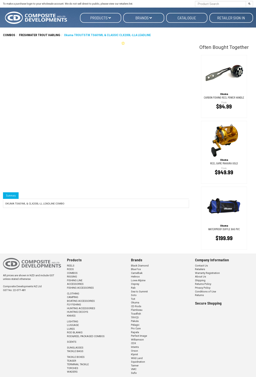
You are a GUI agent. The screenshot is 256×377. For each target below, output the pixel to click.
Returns (199, 295)
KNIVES (71, 315)
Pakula (135, 321)
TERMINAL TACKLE (78, 364)
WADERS (72, 371)
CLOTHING (73, 293)
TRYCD (135, 317)
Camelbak (137, 272)
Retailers (200, 269)
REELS (70, 265)
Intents (135, 346)
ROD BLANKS (75, 332)
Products (100, 17)
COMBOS (9, 35)
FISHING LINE (74, 280)
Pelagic (135, 324)
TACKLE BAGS (75, 351)
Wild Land (137, 358)
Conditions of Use (205, 291)
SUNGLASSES (75, 347)
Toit (133, 298)
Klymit (134, 354)
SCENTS (71, 341)
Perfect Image (139, 335)
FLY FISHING (74, 304)
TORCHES (72, 368)
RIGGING (72, 276)
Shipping (200, 280)
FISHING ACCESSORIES (80, 287)
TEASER (71, 360)
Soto (134, 295)
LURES (71, 328)
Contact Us (201, 265)
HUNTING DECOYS (77, 311)
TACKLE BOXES (76, 356)
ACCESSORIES (75, 283)
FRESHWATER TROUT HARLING (39, 35)
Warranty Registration (207, 272)
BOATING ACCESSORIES (81, 300)
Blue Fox (136, 269)
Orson (134, 350)
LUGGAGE (73, 325)
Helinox (135, 276)
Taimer (135, 365)
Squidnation (138, 361)
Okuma (135, 302)
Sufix (134, 372)
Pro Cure (136, 328)
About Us (200, 276)
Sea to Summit (139, 291)
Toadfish (136, 313)
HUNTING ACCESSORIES (81, 308)
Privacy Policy (202, 287)
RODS (70, 269)
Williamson (137, 339)
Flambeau (136, 309)
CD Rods (136, 306)
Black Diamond (140, 265)
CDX (133, 343)
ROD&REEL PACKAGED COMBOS (86, 336)
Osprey (135, 283)
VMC (133, 369)
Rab (133, 287)
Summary (11, 195)
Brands (143, 17)
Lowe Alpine (138, 280)
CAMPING (72, 297)
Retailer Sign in (231, 17)
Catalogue (186, 17)
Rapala (135, 332)
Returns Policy (203, 283)
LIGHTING (72, 321)
